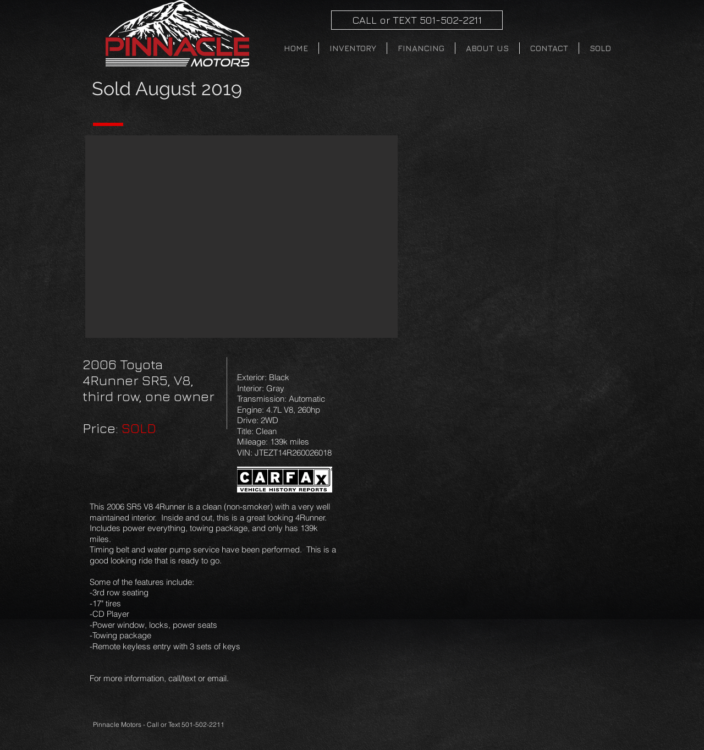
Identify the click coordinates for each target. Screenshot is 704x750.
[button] (241, 236)
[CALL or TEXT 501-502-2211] (417, 20)
